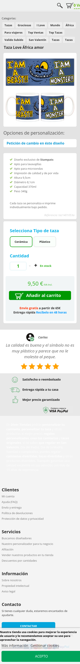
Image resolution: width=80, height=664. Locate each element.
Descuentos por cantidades (19, 561)
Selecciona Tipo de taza (35, 231)
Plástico (44, 242)
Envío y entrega (12, 507)
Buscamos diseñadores (17, 538)
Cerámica (21, 242)
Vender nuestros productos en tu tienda (27, 555)
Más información (15, 645)
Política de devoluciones (17, 513)
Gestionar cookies (45, 645)
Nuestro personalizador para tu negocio (27, 544)
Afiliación (7, 549)
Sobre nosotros (12, 580)
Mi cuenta (8, 496)
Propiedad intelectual (15, 586)
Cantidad (19, 256)
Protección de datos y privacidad (23, 519)
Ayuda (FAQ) (9, 502)
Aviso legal (8, 591)
